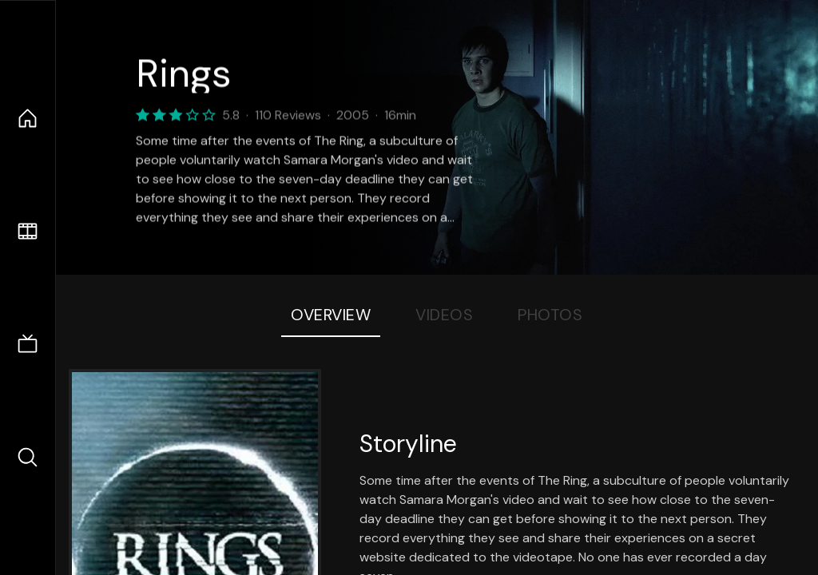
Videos (444, 314)
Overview (331, 314)
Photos (550, 314)
